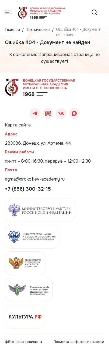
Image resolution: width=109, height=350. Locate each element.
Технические (38, 29)
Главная (12, 29)
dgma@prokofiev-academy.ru (35, 179)
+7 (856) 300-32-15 (28, 189)
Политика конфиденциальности (79, 342)
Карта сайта (18, 125)
